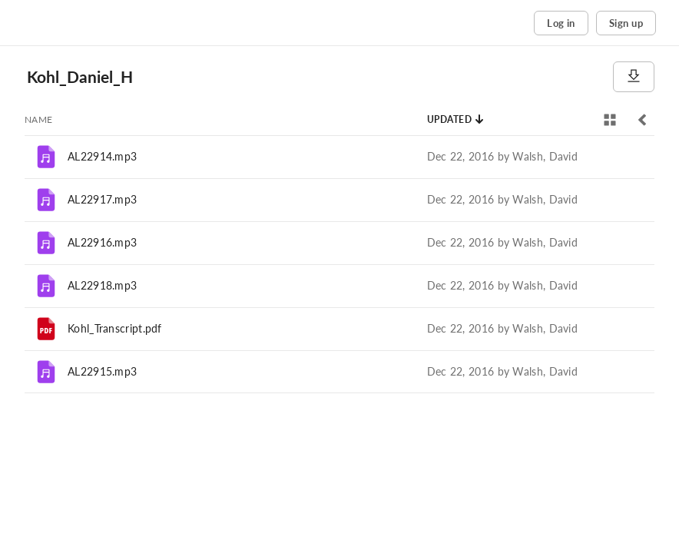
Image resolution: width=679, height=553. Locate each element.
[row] (339, 156)
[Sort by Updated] (456, 119)
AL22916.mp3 (102, 242)
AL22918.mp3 (102, 285)
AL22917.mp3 (102, 199)
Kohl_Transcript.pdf (115, 328)
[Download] (633, 76)
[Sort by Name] (39, 119)
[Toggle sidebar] (642, 120)
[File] (46, 329)
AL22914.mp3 (102, 156)
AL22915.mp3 (102, 371)
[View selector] (610, 120)
